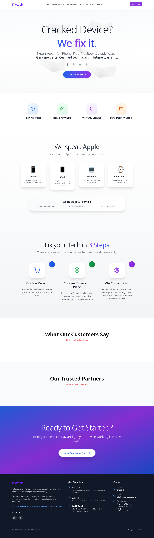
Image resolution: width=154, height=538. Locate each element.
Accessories (72, 4)
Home (46, 4)
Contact (100, 4)
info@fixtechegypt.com (126, 497)
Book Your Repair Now (77, 453)
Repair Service (58, 4)
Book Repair (136, 4)
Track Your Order (87, 4)
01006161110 (122, 490)
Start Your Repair (77, 74)
